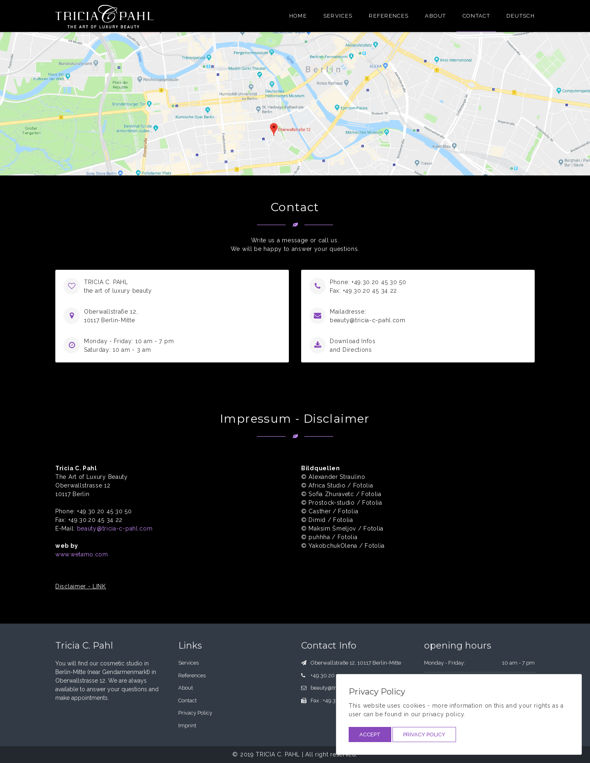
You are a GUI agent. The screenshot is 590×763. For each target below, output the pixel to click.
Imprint (187, 725)
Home (298, 16)
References (388, 16)
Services (337, 16)
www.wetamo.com (81, 554)
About (435, 16)
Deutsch (520, 16)
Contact (476, 16)
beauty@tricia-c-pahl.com (368, 320)
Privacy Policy (424, 734)
